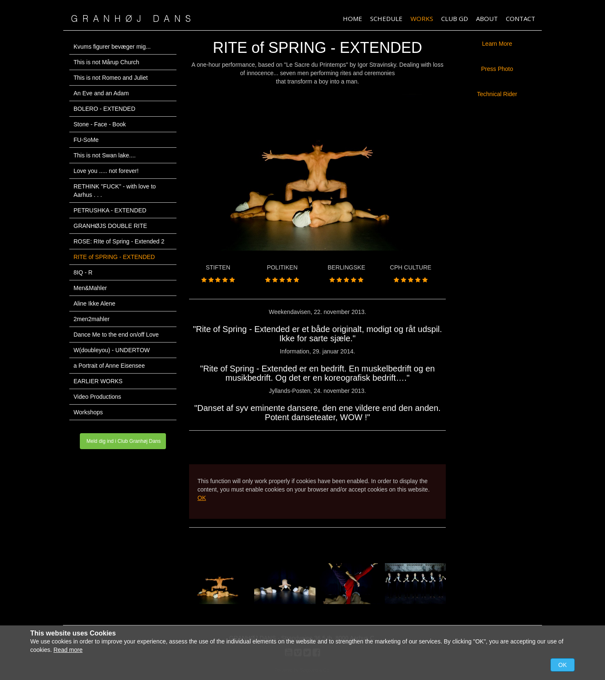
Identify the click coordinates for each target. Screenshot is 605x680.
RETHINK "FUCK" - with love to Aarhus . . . (115, 190)
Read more (67, 649)
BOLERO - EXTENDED (104, 108)
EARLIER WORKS (98, 381)
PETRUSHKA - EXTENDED (110, 210)
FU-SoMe (86, 139)
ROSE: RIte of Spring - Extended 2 (119, 241)
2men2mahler (92, 319)
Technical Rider (497, 94)
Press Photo (497, 68)
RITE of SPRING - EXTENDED (114, 257)
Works (421, 18)
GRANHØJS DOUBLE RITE (110, 225)
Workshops (88, 412)
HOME (352, 18)
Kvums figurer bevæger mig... (112, 46)
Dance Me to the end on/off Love (116, 334)
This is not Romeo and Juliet (111, 77)
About (487, 18)
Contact (520, 18)
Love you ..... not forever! (106, 170)
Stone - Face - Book (100, 124)
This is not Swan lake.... (105, 155)
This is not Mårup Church (106, 62)
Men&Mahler (90, 288)
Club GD (454, 18)
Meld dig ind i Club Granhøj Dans (122, 441)
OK (201, 497)
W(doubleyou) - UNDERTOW (112, 350)
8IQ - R (83, 272)
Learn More (497, 43)
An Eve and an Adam (101, 93)
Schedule (386, 18)
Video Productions (97, 396)
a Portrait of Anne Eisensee (109, 365)
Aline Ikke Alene (95, 303)
